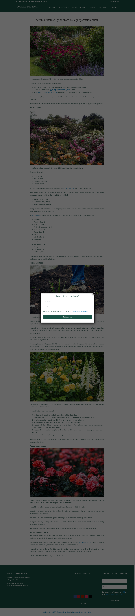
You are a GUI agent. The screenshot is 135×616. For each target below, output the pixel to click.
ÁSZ (63, 311)
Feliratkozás (67, 317)
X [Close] (93, 293)
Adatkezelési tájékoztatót (80, 311)
